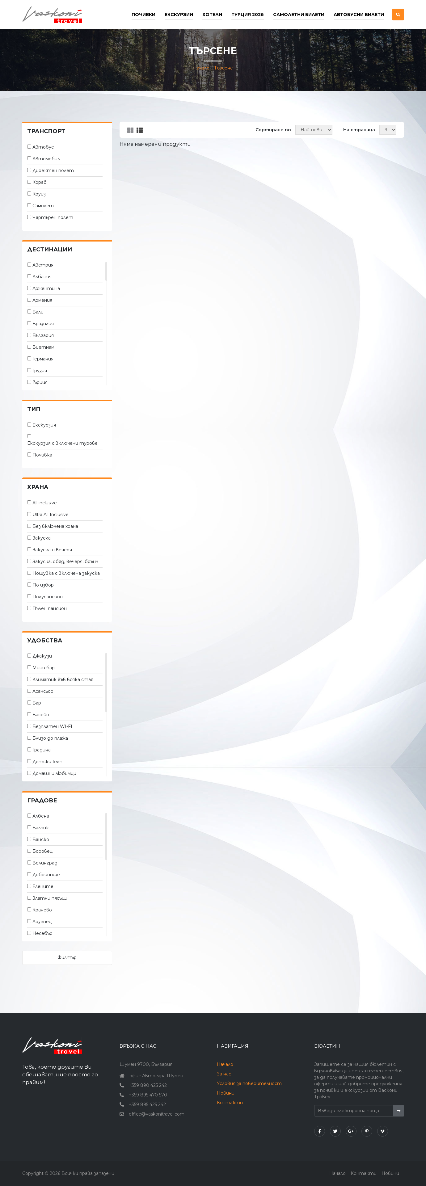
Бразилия (43, 323)
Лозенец (42, 921)
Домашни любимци (54, 773)
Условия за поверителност (249, 1083)
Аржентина (46, 288)
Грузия (39, 370)
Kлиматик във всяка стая (62, 679)
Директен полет (53, 170)
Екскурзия (44, 425)
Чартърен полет (52, 217)
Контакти (230, 1102)
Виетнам (43, 347)
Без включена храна (55, 526)
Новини (225, 1093)
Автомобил (46, 159)
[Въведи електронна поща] (354, 1111)
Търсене (223, 68)
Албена (40, 816)
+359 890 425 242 (148, 1085)
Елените (42, 886)
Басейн (40, 714)
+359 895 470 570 (148, 1095)
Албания (42, 277)
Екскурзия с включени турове (62, 443)
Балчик (40, 828)
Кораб (39, 182)
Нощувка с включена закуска (66, 573)
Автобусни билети (359, 14)
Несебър (42, 933)
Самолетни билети (298, 14)
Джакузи (42, 656)
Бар (36, 703)
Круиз (39, 194)
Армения (42, 300)
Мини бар (43, 668)
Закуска (41, 538)
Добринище (46, 874)
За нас (224, 1074)
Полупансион (47, 596)
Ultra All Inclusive (50, 514)
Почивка (42, 455)
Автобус (43, 147)
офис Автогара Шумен (156, 1076)
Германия (42, 359)
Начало (201, 68)
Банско (40, 839)
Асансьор (42, 691)
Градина (41, 750)
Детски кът (47, 761)
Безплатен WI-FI (52, 726)
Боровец (42, 851)
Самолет (43, 205)
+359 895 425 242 (147, 1104)
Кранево (42, 910)
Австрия (42, 265)
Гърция (40, 382)
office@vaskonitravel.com (156, 1114)
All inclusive (44, 503)
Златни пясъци (49, 898)
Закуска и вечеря (52, 550)
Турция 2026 (247, 14)
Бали (38, 312)
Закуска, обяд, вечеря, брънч (65, 561)
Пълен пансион (49, 608)
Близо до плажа (50, 738)
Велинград (44, 863)
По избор (43, 585)
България (43, 335)
